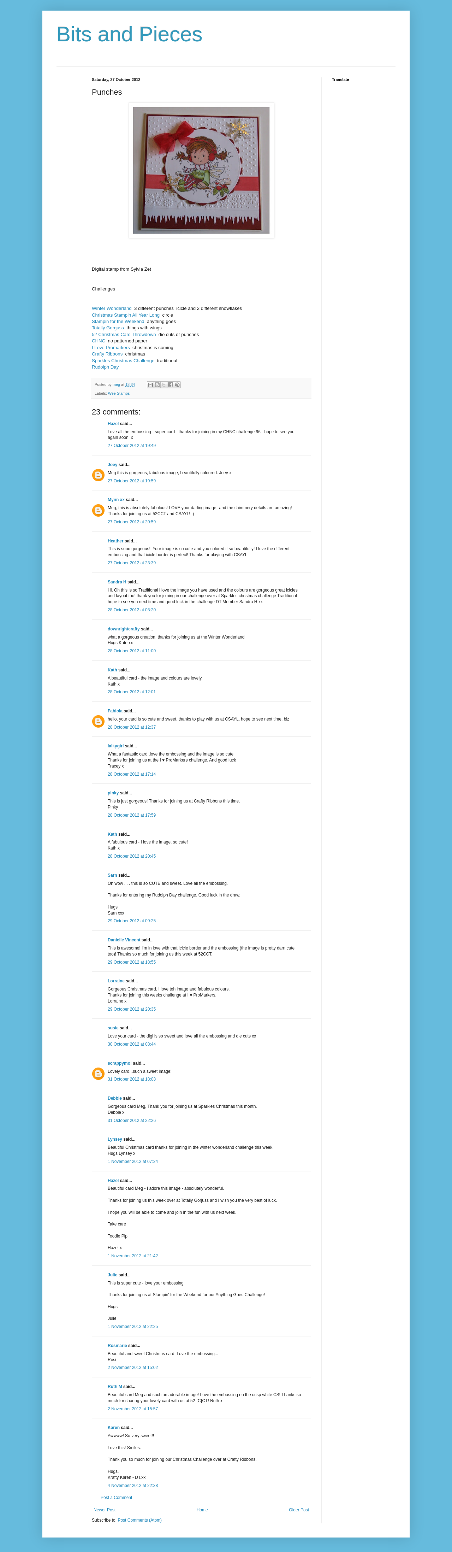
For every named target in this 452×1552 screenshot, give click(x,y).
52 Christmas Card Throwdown (124, 334)
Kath (112, 670)
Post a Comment (116, 1497)
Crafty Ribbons (107, 354)
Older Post (299, 1509)
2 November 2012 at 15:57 (133, 1408)
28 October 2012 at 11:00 (132, 650)
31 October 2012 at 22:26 (132, 1120)
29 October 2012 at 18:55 (132, 962)
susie (113, 1027)
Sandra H (117, 582)
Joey (112, 464)
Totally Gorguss (108, 327)
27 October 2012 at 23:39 (132, 562)
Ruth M (115, 1386)
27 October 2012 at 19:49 (132, 445)
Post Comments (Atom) (140, 1520)
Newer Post (104, 1509)
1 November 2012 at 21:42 (133, 1255)
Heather (116, 541)
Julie (112, 1274)
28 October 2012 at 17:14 (132, 774)
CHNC (98, 340)
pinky (113, 792)
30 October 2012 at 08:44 (132, 1044)
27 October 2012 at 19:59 (132, 480)
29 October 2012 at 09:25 (132, 920)
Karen (114, 1427)
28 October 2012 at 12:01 (132, 691)
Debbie (115, 1098)
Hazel (113, 423)
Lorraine (116, 980)
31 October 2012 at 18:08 (132, 1079)
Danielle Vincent (124, 939)
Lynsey (115, 1139)
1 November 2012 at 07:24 (133, 1161)
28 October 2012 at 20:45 (132, 856)
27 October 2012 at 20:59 (132, 521)
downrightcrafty (124, 629)
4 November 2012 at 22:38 (133, 1485)
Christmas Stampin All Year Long (126, 315)
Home (202, 1509)
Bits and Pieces (129, 34)
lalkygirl (116, 745)
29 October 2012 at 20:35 (132, 1009)
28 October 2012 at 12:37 (132, 727)
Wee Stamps (119, 393)
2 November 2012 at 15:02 (133, 1367)
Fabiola (115, 711)
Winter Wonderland (112, 308)
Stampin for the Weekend (118, 321)
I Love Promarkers (111, 347)
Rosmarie (117, 1345)
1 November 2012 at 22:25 (133, 1326)
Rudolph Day (105, 367)
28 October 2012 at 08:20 (132, 609)
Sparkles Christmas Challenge (123, 360)
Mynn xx (116, 499)
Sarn (112, 875)
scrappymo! (120, 1063)
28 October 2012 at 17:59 (132, 815)
